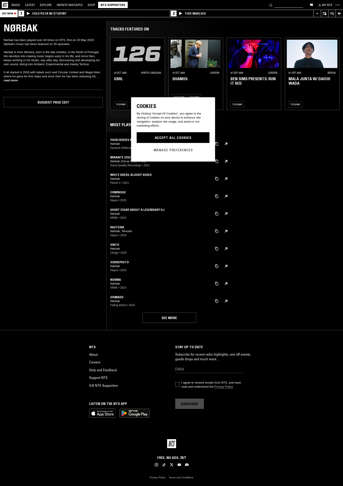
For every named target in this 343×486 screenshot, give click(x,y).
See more (169, 317)
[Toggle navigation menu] (337, 5)
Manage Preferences (173, 150)
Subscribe (189, 404)
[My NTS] (325, 5)
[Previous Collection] (334, 74)
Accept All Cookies (173, 137)
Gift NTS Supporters (103, 385)
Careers (94, 362)
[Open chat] (311, 4)
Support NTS (98, 377)
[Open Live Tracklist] (332, 13)
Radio (15, 5)
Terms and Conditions (181, 477)
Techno (121, 104)
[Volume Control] (339, 13)
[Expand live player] (317, 13)
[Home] (5, 5)
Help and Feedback (103, 370)
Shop (91, 5)
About (93, 354)
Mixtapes (70, 5)
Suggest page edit (53, 102)
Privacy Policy (223, 386)
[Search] (270, 5)
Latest (30, 5)
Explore (46, 5)
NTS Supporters (113, 5)
